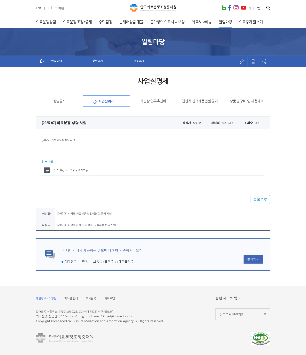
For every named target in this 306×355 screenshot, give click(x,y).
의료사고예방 (202, 22)
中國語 (59, 8)
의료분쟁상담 (46, 22)
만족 (85, 261)
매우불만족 (126, 261)
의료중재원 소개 (251, 22)
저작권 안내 (71, 298)
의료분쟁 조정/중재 (77, 22)
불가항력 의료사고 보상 (167, 22)
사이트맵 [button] (254, 8)
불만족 (108, 261)
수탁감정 (105, 22)
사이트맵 (110, 298)
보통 (96, 261)
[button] (268, 8)
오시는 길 (91, 298)
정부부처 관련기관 (232, 314)
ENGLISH (42, 8)
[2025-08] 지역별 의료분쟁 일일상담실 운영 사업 (84, 213)
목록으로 (260, 200)
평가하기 (253, 259)
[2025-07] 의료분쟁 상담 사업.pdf (71, 170)
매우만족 (70, 261)
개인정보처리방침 (46, 298)
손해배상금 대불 (131, 22)
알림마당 (225, 22)
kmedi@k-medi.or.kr (117, 316)
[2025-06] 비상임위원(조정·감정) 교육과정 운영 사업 (86, 224)
